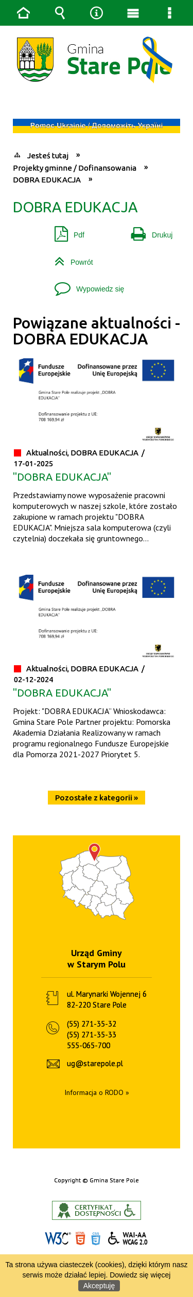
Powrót (69, 258)
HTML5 (80, 1238)
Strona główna (23, 13)
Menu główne (133, 13)
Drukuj (147, 231)
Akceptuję (99, 1286)
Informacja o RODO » (96, 1092)
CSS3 (95, 1238)
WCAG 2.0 (128, 1238)
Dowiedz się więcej (140, 1275)
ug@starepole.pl (95, 1063)
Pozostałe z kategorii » (96, 797)
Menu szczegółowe (170, 13)
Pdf (65, 231)
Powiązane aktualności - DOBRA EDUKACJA (96, 330)
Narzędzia (96, 13)
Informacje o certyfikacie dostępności (96, 1210)
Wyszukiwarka (60, 13)
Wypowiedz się (85, 285)
